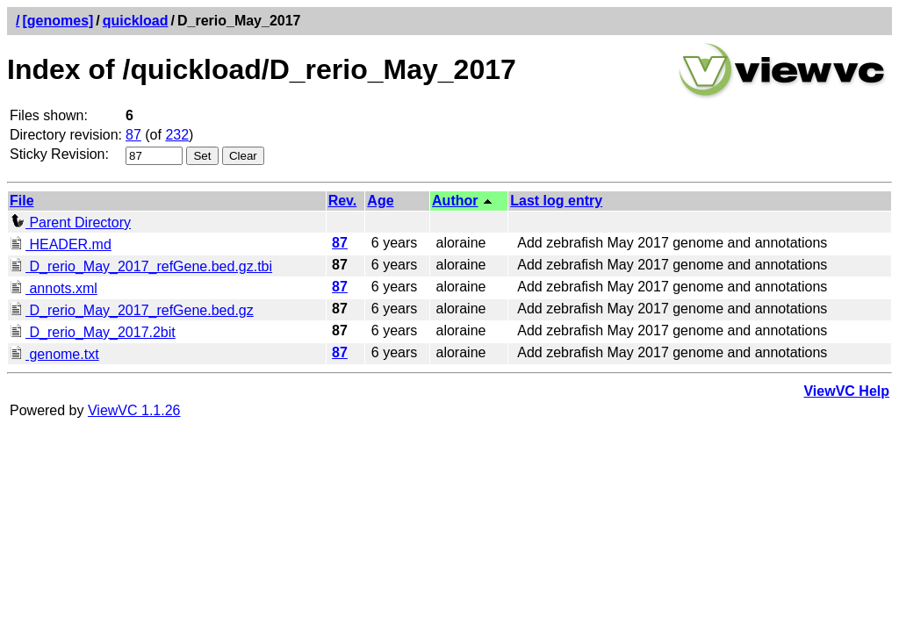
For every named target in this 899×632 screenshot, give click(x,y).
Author (455, 200)
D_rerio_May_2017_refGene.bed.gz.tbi (141, 266)
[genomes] (57, 20)
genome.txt (54, 354)
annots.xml (53, 288)
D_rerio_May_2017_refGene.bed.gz (132, 310)
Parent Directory (70, 222)
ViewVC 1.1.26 (134, 410)
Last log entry (556, 200)
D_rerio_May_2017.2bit (93, 332)
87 (133, 134)
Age (380, 200)
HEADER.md (60, 244)
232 (177, 134)
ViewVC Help (846, 391)
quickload (136, 20)
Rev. (342, 200)
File (22, 200)
